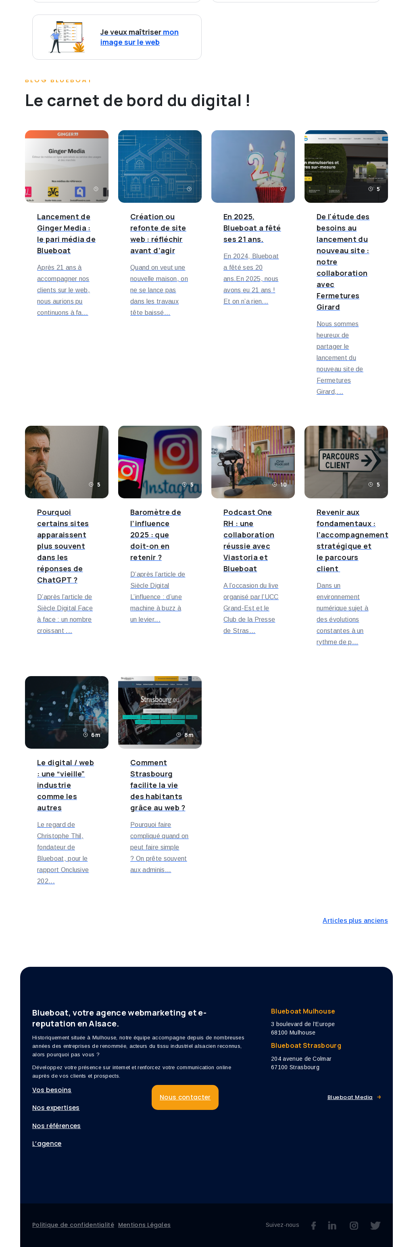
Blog (381, 15)
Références (294, 15)
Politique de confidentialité (73, 1225)
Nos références (56, 1126)
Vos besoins (169, 15)
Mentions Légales (144, 1225)
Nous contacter (182, 32)
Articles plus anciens (355, 920)
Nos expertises (236, 15)
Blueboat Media (350, 1097)
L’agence (343, 15)
